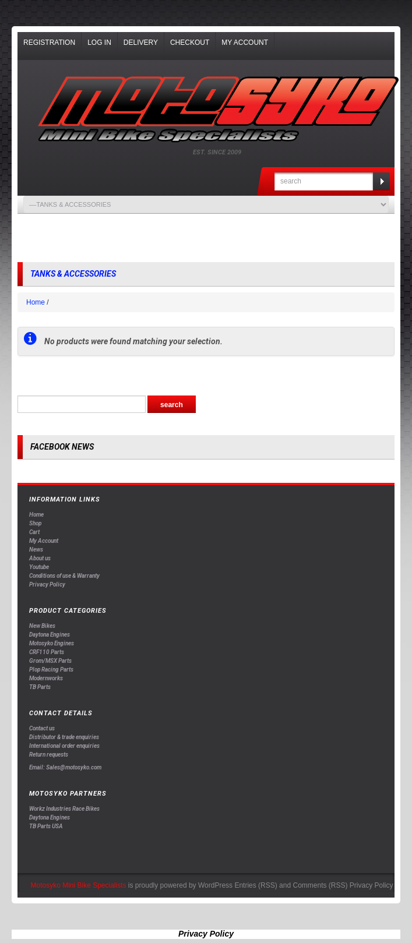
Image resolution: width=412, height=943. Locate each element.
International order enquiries (64, 746)
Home (35, 302)
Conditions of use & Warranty (64, 576)
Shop (35, 523)
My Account (244, 42)
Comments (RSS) (320, 885)
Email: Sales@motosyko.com (65, 767)
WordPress (215, 885)
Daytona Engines (49, 634)
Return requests (48, 754)
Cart (34, 532)
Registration (49, 42)
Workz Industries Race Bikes (64, 809)
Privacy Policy (47, 584)
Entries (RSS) (255, 885)
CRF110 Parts (46, 652)
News (36, 549)
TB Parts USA (46, 826)
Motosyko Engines (51, 643)
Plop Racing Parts (51, 669)
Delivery (141, 42)
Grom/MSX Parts (50, 661)
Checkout (189, 42)
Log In (99, 42)
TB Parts (40, 687)
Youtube (39, 567)
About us (40, 558)
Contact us (42, 728)
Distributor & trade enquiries (64, 737)
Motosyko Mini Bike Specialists (78, 885)
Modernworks (46, 678)
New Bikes (42, 626)
